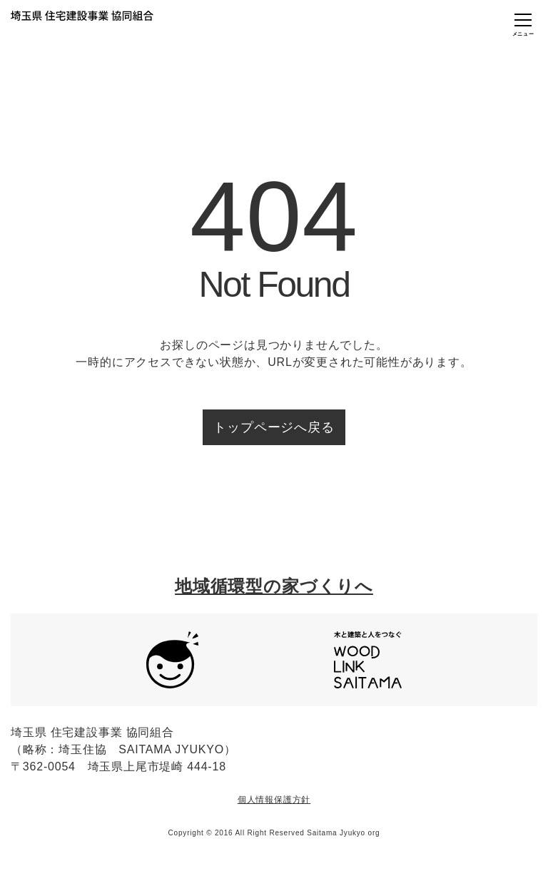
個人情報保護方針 (274, 800)
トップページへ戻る (273, 427)
